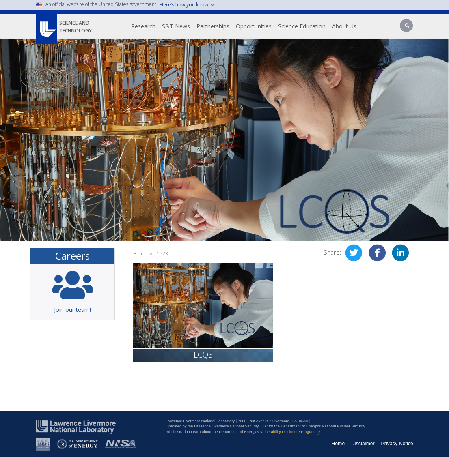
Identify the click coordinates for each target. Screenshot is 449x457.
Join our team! (72, 309)
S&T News (176, 26)
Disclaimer (363, 443)
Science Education (302, 26)
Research (143, 26)
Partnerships (212, 26)
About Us (344, 26)
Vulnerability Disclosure (291, 432)
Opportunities (254, 26)
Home (140, 253)
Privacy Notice (397, 443)
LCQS (203, 354)
